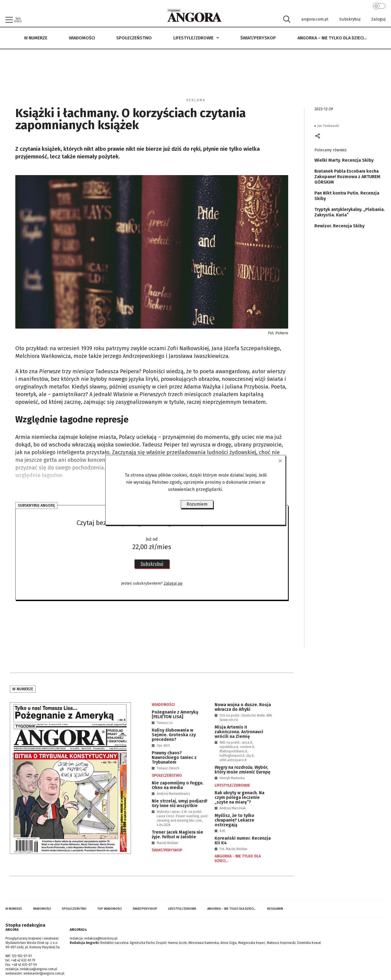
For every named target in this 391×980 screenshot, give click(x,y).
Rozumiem (197, 504)
